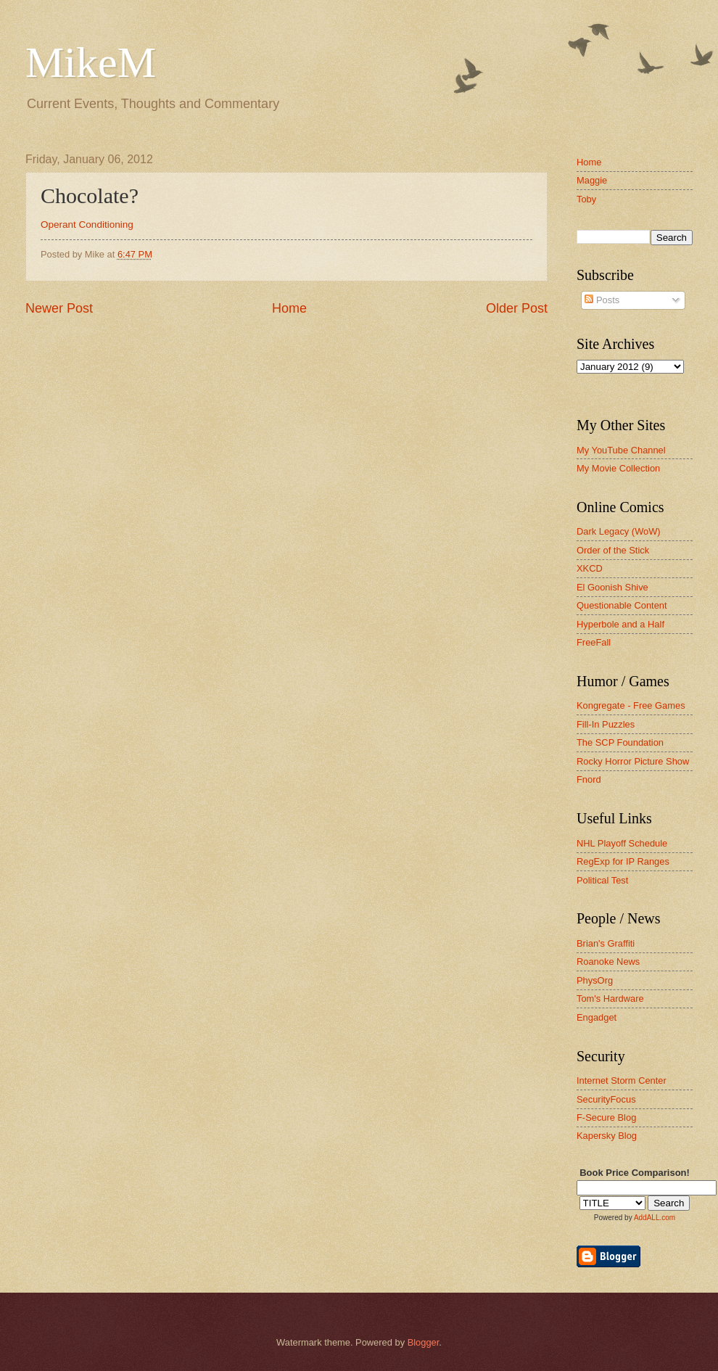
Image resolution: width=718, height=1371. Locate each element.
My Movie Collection (618, 468)
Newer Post (59, 308)
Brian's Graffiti (606, 943)
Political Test (602, 880)
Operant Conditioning (87, 224)
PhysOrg (595, 980)
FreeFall (594, 642)
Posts (602, 300)
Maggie (592, 180)
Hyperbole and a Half (620, 624)
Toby (586, 199)
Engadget (596, 1017)
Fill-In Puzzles (606, 724)
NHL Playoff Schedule (622, 843)
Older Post (517, 308)
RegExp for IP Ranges (623, 861)
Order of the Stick (613, 550)
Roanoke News (608, 961)
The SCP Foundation (620, 742)
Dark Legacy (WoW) (619, 531)
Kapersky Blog (607, 1135)
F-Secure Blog (606, 1117)
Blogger (424, 1342)
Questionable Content (622, 605)
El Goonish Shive (612, 587)
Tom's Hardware (610, 998)
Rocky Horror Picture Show (633, 761)
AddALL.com (654, 1218)
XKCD (590, 568)
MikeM (90, 62)
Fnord (589, 779)
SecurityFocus (606, 1099)
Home (289, 308)
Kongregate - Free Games (631, 705)
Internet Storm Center (622, 1080)
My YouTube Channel (621, 450)
